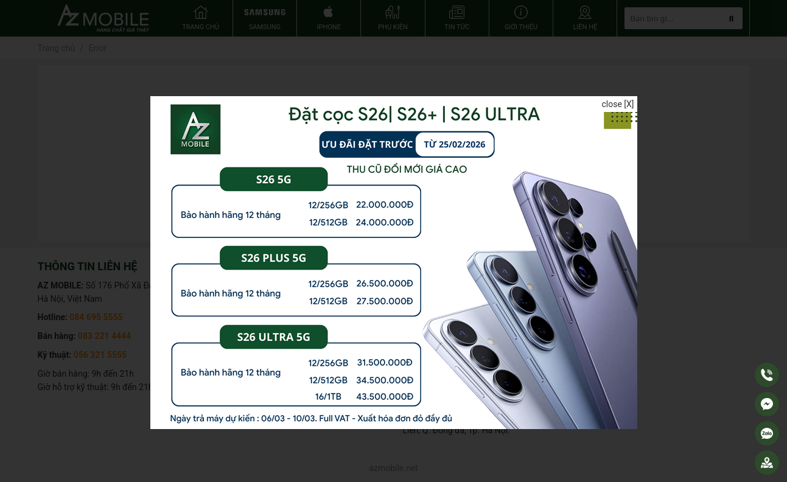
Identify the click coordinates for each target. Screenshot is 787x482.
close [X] (617, 104)
